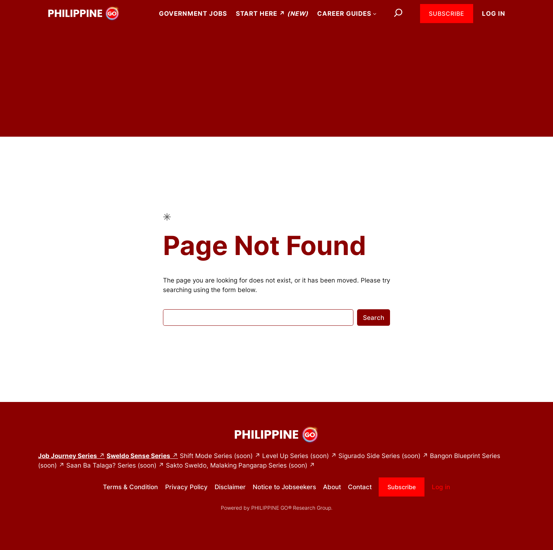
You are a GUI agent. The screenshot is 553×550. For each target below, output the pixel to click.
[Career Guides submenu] (374, 13)
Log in (493, 13)
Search (373, 317)
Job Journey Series (67, 455)
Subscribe (446, 13)
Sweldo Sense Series (138, 455)
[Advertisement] (276, 85)
